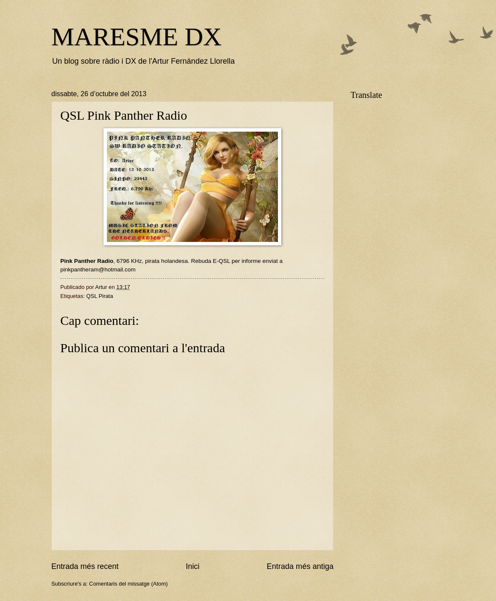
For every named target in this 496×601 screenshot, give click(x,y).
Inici (192, 566)
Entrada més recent (84, 566)
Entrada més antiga (300, 566)
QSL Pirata (99, 296)
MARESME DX (136, 37)
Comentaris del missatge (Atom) (128, 583)
